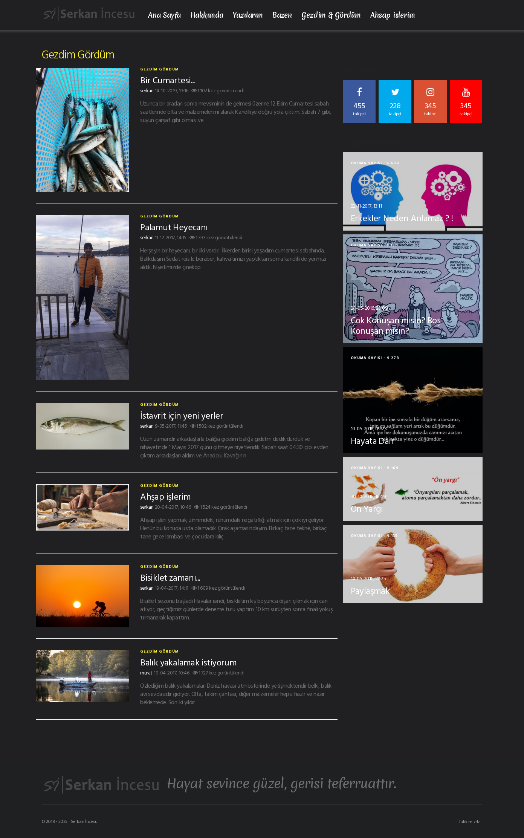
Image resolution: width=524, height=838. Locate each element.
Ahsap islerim (392, 15)
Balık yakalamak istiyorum (188, 662)
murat (146, 672)
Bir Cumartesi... (167, 80)
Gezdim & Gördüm (331, 15)
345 (430, 102)
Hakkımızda (468, 821)
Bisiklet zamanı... (170, 577)
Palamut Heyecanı (174, 227)
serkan (146, 90)
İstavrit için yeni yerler (181, 415)
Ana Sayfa (164, 15)
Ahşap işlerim (165, 496)
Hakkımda (207, 15)
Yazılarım (248, 15)
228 (395, 102)
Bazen (282, 15)
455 (359, 102)
